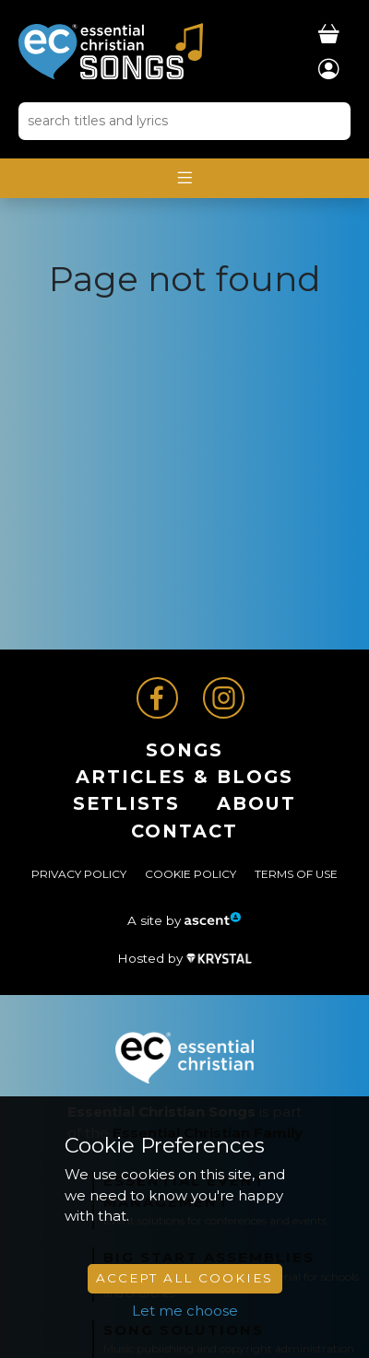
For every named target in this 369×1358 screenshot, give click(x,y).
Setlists (126, 803)
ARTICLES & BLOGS (184, 777)
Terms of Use (296, 874)
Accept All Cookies (184, 1277)
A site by (184, 920)
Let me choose (185, 1310)
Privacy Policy (78, 874)
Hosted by (184, 958)
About (256, 803)
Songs (184, 750)
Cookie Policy (190, 874)
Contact (184, 831)
